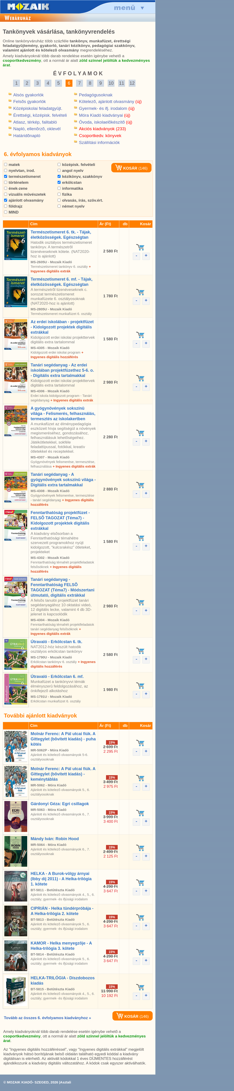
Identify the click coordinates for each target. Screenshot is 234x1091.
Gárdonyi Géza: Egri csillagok (60, 803)
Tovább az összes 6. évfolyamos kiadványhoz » (47, 1018)
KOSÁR (126, 168)
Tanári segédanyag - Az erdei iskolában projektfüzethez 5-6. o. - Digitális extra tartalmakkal (62, 370)
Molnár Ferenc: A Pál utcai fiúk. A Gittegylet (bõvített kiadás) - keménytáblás (63, 774)
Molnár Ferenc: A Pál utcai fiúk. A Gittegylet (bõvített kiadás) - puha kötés (63, 739)
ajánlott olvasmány (24, 200)
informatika (70, 188)
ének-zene (15, 188)
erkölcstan (70, 182)
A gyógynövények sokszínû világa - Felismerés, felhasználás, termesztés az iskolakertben (63, 413)
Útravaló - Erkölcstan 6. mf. (57, 676)
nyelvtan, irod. (19, 170)
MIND (11, 212)
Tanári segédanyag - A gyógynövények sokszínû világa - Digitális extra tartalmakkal (63, 479)
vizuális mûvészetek (25, 194)
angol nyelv (70, 170)
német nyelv (71, 206)
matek (12, 164)
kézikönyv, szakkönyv (80, 176)
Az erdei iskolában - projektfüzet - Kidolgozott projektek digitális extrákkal (62, 327)
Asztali (65, 1082)
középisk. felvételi (76, 164)
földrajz (13, 206)
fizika (65, 194)
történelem (16, 182)
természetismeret (22, 176)
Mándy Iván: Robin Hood (55, 839)
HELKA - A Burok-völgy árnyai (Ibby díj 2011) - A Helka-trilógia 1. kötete (61, 878)
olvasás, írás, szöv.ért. (80, 200)
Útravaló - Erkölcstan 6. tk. (56, 641)
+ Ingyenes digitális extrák (71, 400)
